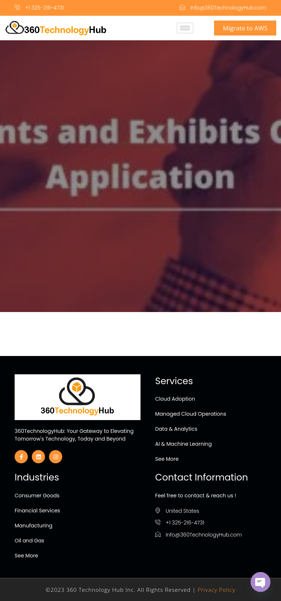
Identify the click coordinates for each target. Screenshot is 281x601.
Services (174, 381)
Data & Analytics (176, 429)
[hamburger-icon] (185, 28)
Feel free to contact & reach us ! (195, 495)
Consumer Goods (37, 495)
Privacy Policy (216, 589)
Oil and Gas (29, 540)
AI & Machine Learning (183, 444)
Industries (37, 477)
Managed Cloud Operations (190, 414)
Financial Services (37, 510)
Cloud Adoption (175, 398)
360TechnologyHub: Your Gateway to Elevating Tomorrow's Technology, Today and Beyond (74, 434)
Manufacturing (33, 525)
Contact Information (201, 477)
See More (167, 459)
